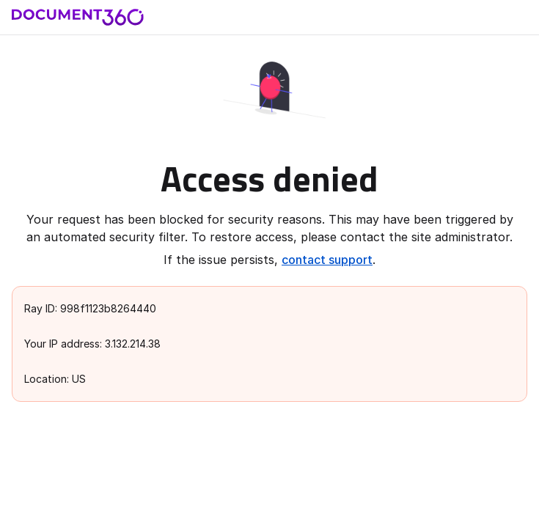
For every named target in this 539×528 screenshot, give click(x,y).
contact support (327, 259)
